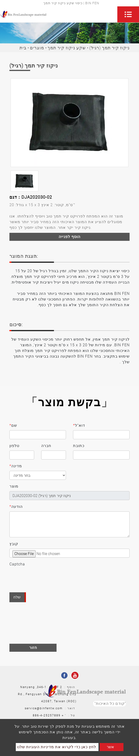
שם (13, 425)
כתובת (78, 445)
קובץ (13, 544)
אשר (110, 747)
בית (23, 47)
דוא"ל (79, 425)
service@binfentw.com (44, 708)
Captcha (17, 564)
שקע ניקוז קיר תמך (67, 47)
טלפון (14, 445)
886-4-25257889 (47, 715)
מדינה (15, 466)
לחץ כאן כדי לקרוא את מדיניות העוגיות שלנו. (57, 747)
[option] (69, 122)
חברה (46, 445)
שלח (16, 597)
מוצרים (37, 47)
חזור (33, 647)
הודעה (16, 507)
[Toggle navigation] (128, 14)
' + (64, 715)
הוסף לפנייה (69, 236)
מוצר (13, 486)
